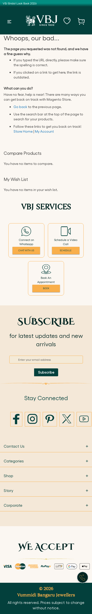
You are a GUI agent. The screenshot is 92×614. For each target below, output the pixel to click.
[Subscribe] (46, 372)
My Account (44, 131)
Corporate (46, 505)
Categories (46, 460)
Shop (46, 475)
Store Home (23, 131)
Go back (20, 107)
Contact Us (46, 446)
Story (46, 490)
